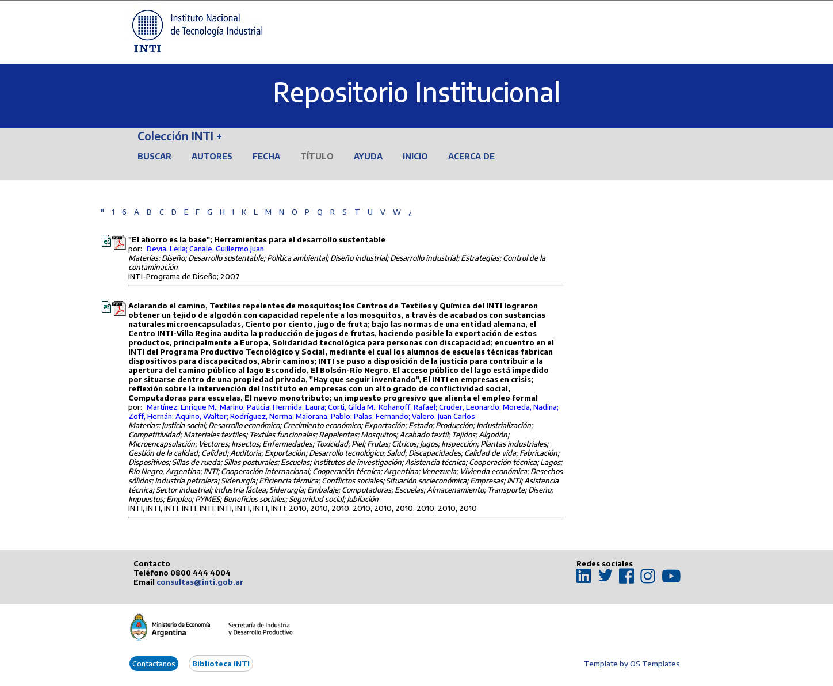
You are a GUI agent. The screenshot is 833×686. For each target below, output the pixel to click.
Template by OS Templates (632, 663)
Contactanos (153, 663)
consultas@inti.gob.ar (199, 581)
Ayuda (368, 156)
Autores (212, 156)
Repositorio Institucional (416, 91)
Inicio (415, 156)
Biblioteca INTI (221, 663)
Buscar (154, 156)
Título (317, 156)
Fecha (266, 156)
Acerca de (471, 156)
